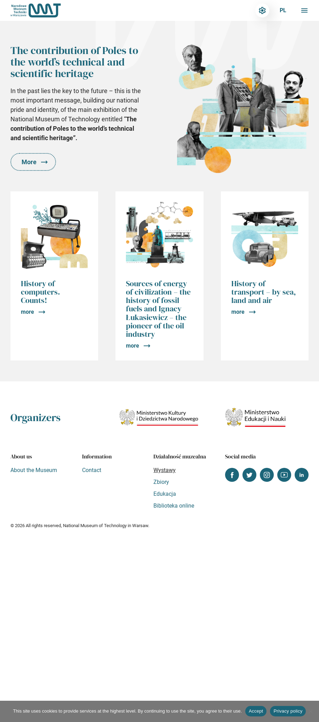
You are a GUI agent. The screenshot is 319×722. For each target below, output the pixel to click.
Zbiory (161, 482)
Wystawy (164, 470)
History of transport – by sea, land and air (263, 291)
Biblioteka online (173, 505)
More (29, 162)
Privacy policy (287, 711)
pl (283, 10)
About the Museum (33, 470)
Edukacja (164, 494)
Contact (91, 470)
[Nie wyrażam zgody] (310, 711)
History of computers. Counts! (40, 291)
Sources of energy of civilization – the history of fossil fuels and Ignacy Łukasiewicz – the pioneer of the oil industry (158, 308)
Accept (256, 711)
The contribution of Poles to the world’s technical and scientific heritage (74, 62)
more (27, 312)
